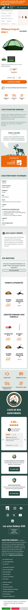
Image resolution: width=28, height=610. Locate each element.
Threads (7, 515)
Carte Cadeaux (6, 594)
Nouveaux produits (8, 587)
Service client (7, 377)
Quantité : (9, 77)
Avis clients (6, 579)
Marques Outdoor (7, 582)
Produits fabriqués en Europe (10, 589)
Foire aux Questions (8, 569)
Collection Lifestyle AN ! (9, 596)
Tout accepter (6, 608)
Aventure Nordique (10, 540)
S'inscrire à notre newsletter (14, 531)
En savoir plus (14, 469)
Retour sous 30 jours (21, 387)
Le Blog (7, 508)
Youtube (20, 515)
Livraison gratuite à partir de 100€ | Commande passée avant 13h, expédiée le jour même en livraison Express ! (13, 2)
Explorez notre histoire (16, 555)
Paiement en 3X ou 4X (6, 99)
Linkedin (12, 521)
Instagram (14, 508)
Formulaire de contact (8, 567)
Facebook (21, 508)
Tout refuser (15, 608)
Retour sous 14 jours (21, 99)
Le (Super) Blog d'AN (8, 561)
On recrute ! (6, 564)
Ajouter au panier (14, 82)
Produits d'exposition (8, 591)
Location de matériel (8, 576)
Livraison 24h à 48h (14, 99)
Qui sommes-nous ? (8, 559)
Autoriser (11, 60)
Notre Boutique (7, 572)
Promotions (6, 584)
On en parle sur (14, 162)
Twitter (14, 515)
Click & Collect (6, 574)
